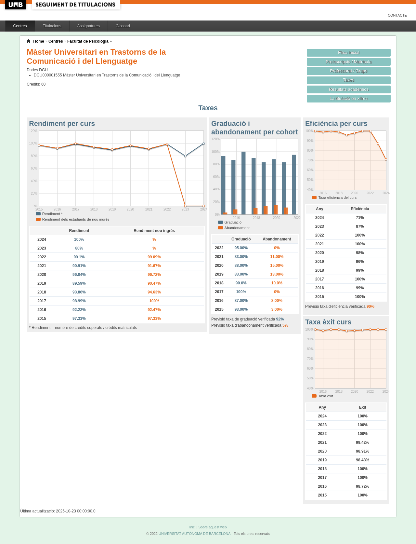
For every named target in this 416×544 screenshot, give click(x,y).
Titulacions (52, 26)
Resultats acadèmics (349, 89)
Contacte (397, 15)
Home (38, 41)
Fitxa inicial (348, 52)
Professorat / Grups (348, 70)
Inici (192, 527)
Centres (20, 26)
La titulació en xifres (349, 98)
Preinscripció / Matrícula (348, 61)
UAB (16, 4)
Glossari (123, 26)
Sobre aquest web (212, 527)
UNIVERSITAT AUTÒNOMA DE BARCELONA (194, 534)
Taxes (349, 79)
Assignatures (88, 26)
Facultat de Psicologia (88, 41)
